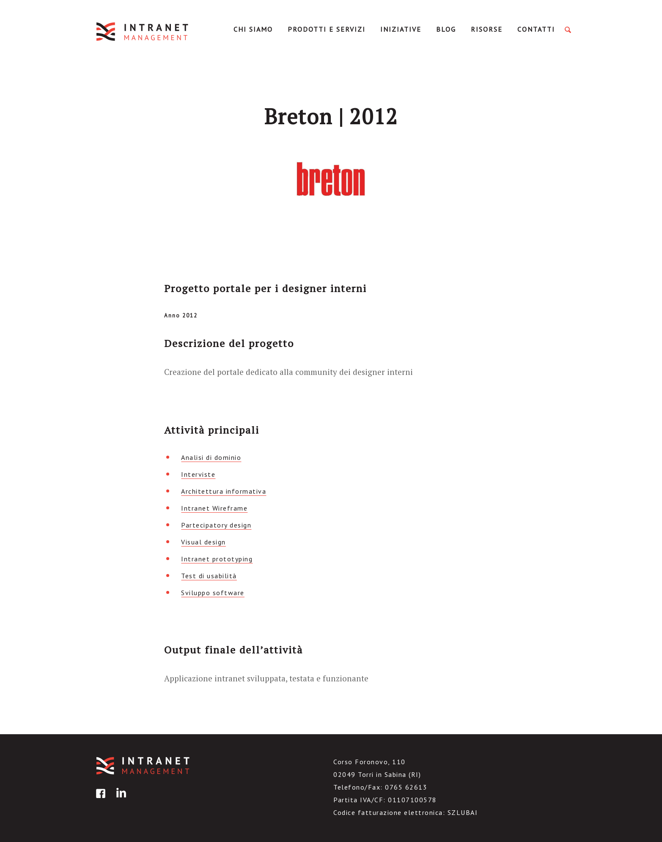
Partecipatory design (216, 525)
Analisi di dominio (211, 457)
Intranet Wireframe (214, 508)
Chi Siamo (253, 29)
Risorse (487, 29)
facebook (99, 799)
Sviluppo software (212, 592)
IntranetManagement (143, 31)
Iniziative (400, 29)
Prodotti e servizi (326, 29)
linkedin (120, 799)
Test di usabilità (209, 575)
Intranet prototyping (217, 559)
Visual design (203, 542)
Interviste (198, 474)
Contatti (536, 29)
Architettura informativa (223, 491)
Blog (446, 29)
